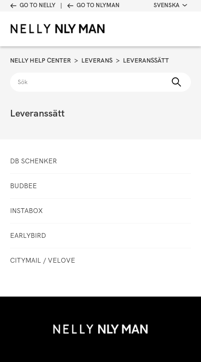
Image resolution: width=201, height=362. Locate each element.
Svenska (170, 5)
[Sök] (100, 82)
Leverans (96, 60)
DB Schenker (33, 161)
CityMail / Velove (42, 260)
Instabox (26, 210)
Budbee (23, 185)
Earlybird (28, 235)
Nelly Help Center (40, 60)
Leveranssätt (146, 60)
